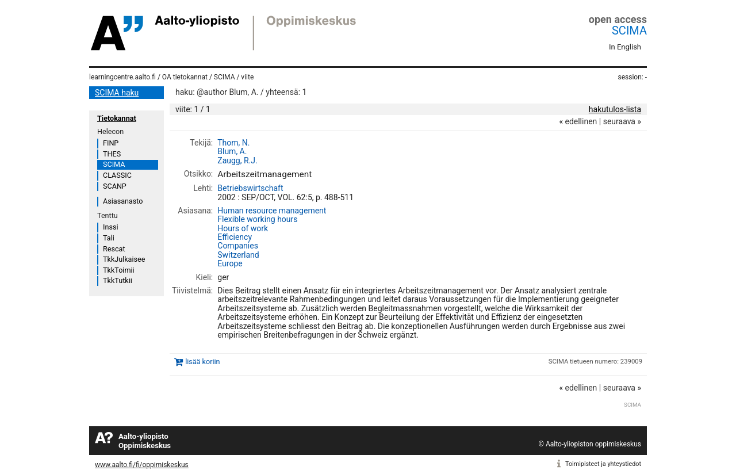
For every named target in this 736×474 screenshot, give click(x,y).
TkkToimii (119, 270)
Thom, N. (233, 142)
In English (625, 47)
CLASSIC (117, 175)
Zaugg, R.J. (237, 160)
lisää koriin (202, 361)
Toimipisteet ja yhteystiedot (603, 464)
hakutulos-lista (615, 109)
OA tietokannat (185, 77)
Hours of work (242, 228)
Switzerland (238, 254)
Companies (237, 245)
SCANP (114, 186)
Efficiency (234, 237)
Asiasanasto (123, 201)
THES (112, 154)
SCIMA (629, 30)
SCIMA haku (117, 92)
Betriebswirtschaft (250, 188)
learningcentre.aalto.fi (122, 77)
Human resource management (271, 210)
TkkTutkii (117, 280)
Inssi (110, 227)
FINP (110, 143)
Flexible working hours (257, 219)
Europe (229, 263)
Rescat (114, 248)
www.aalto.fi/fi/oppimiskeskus (142, 465)
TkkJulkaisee (124, 259)
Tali (108, 238)
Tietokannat (116, 118)
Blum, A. (232, 151)
